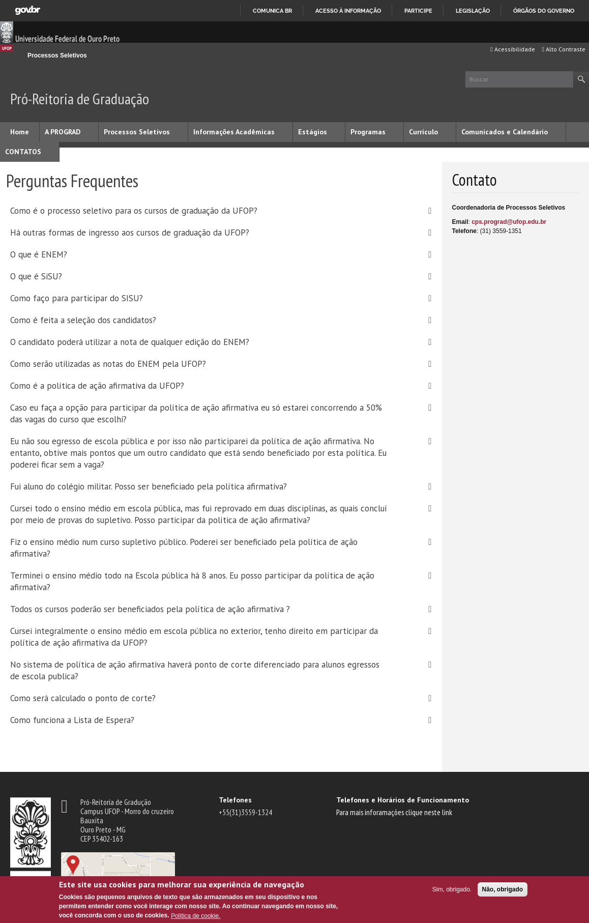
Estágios (312, 131)
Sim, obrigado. (452, 889)
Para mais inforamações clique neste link (394, 812)
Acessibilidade (512, 49)
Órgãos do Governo (543, 10)
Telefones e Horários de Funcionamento (402, 799)
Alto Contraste (563, 49)
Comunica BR (272, 10)
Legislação (473, 10)
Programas (368, 131)
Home (19, 131)
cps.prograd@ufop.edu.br (509, 221)
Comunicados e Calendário (504, 131)
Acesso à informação (348, 10)
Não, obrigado (502, 889)
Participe (418, 10)
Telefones (235, 799)
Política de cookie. (195, 915)
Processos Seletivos (57, 55)
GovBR (27, 10)
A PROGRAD (62, 131)
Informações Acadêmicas (234, 131)
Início (14, 55)
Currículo (423, 131)
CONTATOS (23, 151)
